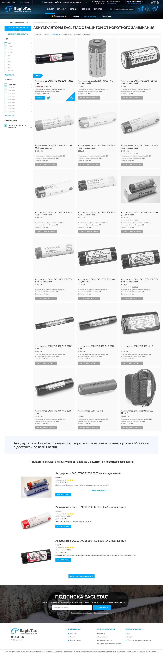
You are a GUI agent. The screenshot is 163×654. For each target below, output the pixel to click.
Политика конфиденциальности (139, 640)
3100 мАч (11, 100)
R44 (9, 68)
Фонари (75, 16)
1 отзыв (135, 153)
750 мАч (11, 87)
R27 (9, 59)
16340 (10, 46)
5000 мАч (11, 112)
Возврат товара (75, 640)
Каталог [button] (50, 9)
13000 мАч (12, 84)
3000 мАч (11, 96)
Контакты (97, 9)
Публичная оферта (105, 640)
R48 (9, 43)
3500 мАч (11, 103)
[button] (134, 3)
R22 (9, 56)
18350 (10, 49)
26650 (10, 52)
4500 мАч (11, 109)
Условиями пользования (101, 612)
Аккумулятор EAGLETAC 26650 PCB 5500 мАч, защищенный (90, 541)
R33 (9, 62)
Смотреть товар (63, 494)
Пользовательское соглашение (109, 644)
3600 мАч (11, 106)
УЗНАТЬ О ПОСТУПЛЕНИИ (89, 98)
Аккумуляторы (90, 16)
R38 (9, 65)
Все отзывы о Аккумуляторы (81, 576)
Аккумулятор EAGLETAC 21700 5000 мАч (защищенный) (88, 473)
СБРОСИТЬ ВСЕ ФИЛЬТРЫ (18, 34)
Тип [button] (6, 39)
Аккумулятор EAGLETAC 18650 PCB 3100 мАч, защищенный (90, 507)
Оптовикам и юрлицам (67, 9)
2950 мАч (11, 93)
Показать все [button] (9, 74)
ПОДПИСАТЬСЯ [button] (102, 608)
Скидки (129, 637)
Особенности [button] (11, 121)
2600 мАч (11, 90)
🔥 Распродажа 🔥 (59, 16)
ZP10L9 (10, 71)
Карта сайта (102, 637)
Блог (129, 633)
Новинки (86, 9)
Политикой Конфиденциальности (81, 612)
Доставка (73, 633)
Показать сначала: (42, 34)
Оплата (72, 637)
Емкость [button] (8, 80)
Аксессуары (106, 16)
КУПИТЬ (40, 98)
